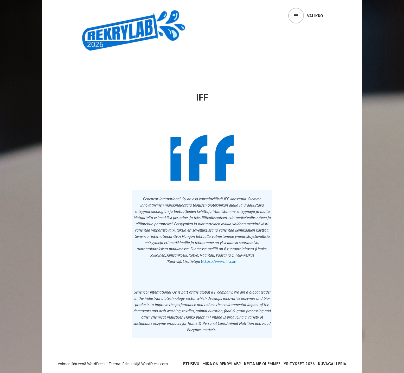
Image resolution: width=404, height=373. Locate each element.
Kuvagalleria (332, 363)
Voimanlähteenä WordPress (81, 363)
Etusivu (191, 363)
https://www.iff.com (219, 261)
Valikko (315, 15)
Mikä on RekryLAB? (221, 363)
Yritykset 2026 (299, 363)
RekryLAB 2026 (114, 61)
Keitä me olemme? (262, 363)
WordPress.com (154, 363)
